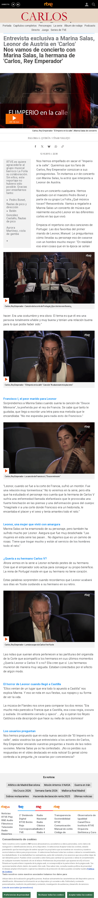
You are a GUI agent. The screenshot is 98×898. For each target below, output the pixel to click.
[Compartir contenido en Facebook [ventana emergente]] (35, 145)
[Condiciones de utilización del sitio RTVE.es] (4, 875)
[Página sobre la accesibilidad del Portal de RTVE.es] (56, 873)
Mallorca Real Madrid (73, 790)
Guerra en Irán (82, 784)
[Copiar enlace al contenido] (62, 145)
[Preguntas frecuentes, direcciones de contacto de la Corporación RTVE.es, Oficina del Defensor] (76, 873)
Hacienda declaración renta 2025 (51, 796)
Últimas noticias (83, 796)
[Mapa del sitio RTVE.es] (68, 875)
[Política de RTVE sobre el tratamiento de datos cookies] (29, 875)
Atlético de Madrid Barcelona (24, 784)
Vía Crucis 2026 (22, 790)
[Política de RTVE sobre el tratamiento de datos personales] (15, 875)
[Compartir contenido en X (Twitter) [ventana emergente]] (42, 145)
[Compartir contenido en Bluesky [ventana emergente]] (49, 145)
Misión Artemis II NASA (57, 784)
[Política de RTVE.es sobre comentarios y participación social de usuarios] (89, 875)
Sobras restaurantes (17, 796)
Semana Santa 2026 (46, 790)
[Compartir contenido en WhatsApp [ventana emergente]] (55, 145)
